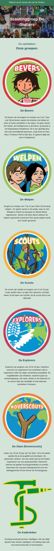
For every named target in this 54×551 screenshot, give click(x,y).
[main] (27, 21)
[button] (3, 9)
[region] (27, 3)
